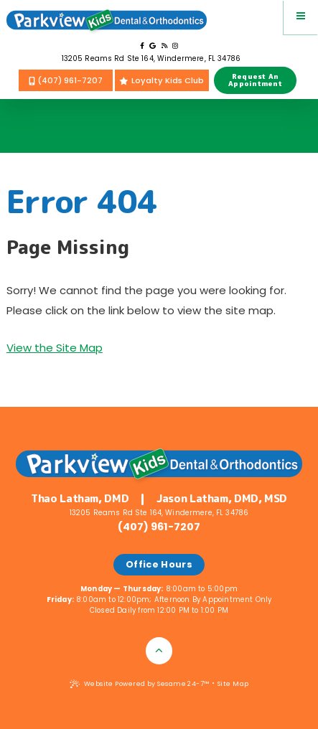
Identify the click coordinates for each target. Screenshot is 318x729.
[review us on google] (152, 45)
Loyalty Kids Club (161, 80)
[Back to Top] (159, 650)
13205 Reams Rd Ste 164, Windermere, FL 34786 (151, 59)
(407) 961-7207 (66, 80)
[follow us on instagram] (175, 45)
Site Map (233, 683)
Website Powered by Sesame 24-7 (140, 684)
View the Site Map (54, 347)
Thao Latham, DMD (79, 499)
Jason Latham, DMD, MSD (221, 499)
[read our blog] (164, 45)
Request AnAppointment (255, 80)
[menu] (301, 17)
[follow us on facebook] (142, 45)
